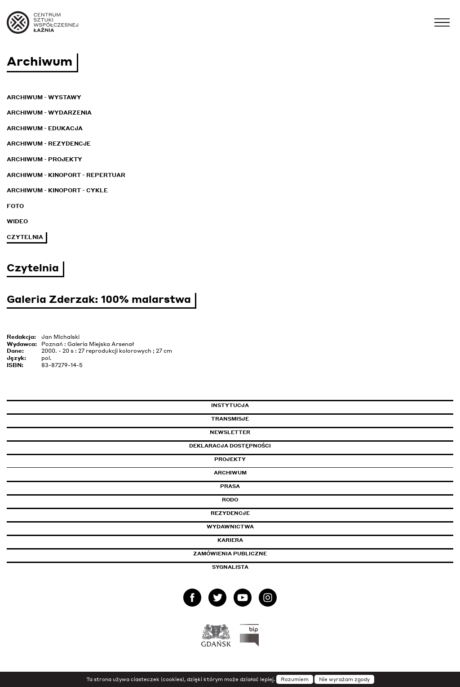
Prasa (230, 486)
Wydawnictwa (230, 526)
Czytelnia (25, 237)
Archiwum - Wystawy (44, 97)
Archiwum (230, 473)
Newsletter (230, 432)
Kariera (230, 540)
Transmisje (268, 419)
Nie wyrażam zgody (344, 679)
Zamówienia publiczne (250, 553)
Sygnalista (230, 567)
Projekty (230, 459)
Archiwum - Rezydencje (49, 143)
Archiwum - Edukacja (45, 128)
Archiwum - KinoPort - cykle (57, 190)
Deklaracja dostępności (230, 446)
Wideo (17, 221)
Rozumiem (295, 679)
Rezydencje (230, 513)
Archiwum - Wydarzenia (49, 112)
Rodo (230, 499)
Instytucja (230, 405)
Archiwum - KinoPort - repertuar (66, 175)
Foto (15, 206)
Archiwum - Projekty (44, 159)
